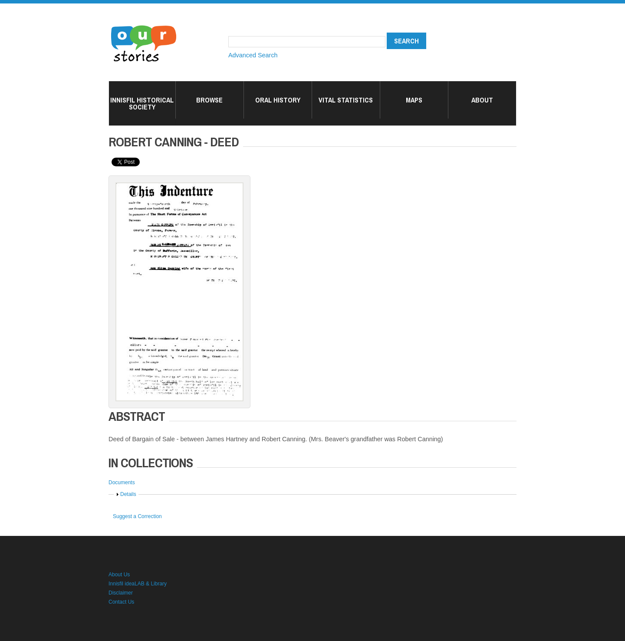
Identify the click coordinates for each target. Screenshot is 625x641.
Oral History (277, 100)
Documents (122, 482)
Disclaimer (121, 593)
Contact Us (121, 602)
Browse (209, 100)
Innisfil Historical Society (142, 103)
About (482, 100)
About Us (119, 575)
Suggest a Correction (137, 516)
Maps (414, 100)
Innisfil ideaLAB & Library (138, 584)
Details (128, 494)
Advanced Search (253, 55)
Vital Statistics (346, 100)
